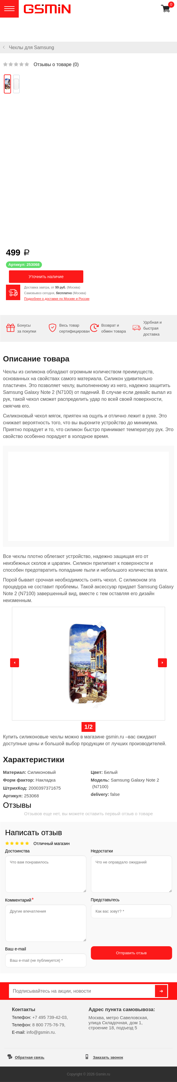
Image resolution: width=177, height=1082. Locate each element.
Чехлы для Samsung (31, 47)
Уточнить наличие (46, 276)
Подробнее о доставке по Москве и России (57, 298)
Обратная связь (29, 1058)
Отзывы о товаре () (56, 64)
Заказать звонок (108, 1058)
